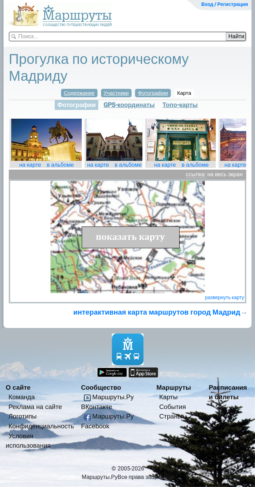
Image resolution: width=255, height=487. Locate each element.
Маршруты (173, 387)
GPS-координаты (129, 104)
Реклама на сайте (35, 406)
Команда (21, 397)
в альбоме (60, 165)
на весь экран (225, 174)
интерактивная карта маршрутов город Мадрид (156, 312)
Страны (170, 416)
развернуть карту (224, 297)
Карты (168, 397)
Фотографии (153, 93)
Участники (116, 93)
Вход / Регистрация (224, 4)
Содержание (79, 93)
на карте (30, 165)
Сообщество (101, 387)
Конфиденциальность (41, 426)
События (172, 406)
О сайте (18, 387)
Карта (184, 93)
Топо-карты (180, 104)
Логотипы (22, 416)
